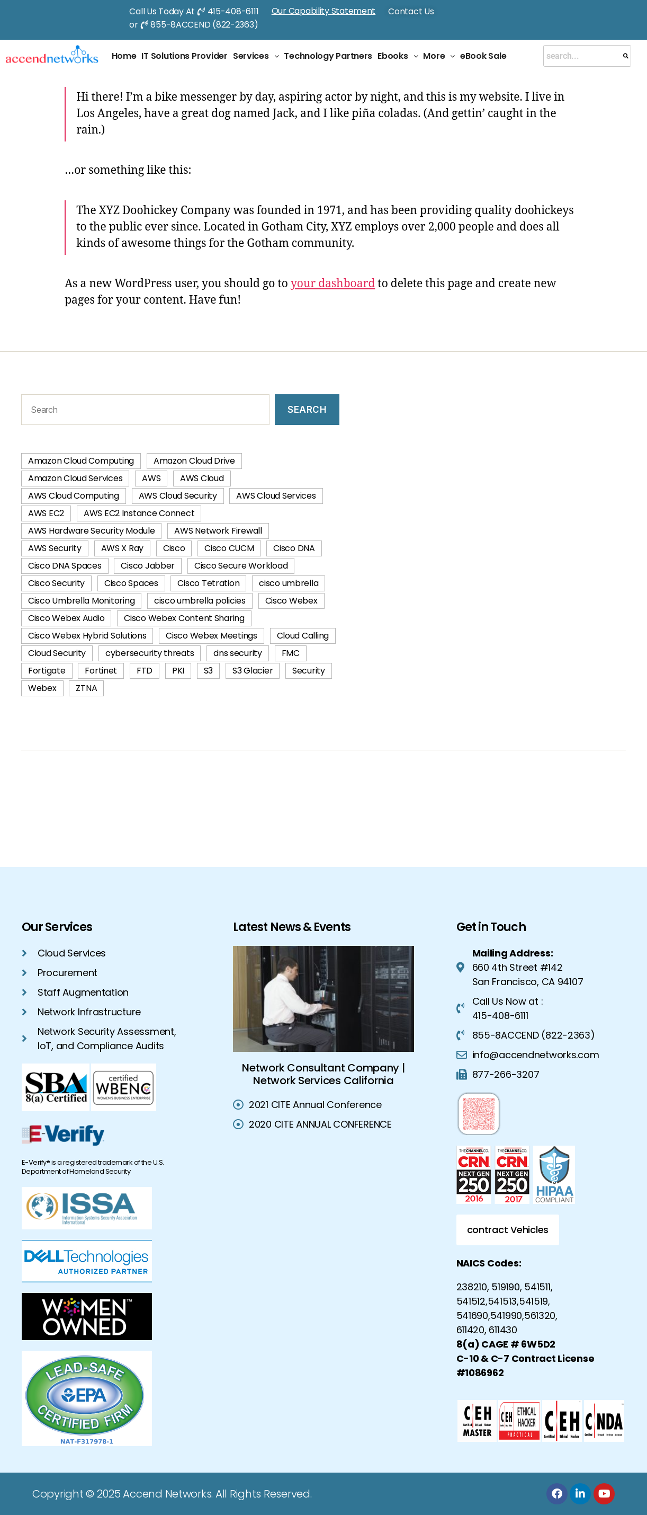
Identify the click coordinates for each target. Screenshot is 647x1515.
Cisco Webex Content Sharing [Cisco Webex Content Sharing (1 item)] (184, 618)
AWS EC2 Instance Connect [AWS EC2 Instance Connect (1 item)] (139, 513)
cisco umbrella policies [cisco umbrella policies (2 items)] (200, 601)
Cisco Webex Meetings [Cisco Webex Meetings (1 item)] (211, 636)
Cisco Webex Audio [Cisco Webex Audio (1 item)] (66, 618)
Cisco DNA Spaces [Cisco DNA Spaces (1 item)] (65, 566)
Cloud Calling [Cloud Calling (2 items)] (303, 636)
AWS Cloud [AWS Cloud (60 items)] (202, 478)
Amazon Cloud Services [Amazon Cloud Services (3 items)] (75, 478)
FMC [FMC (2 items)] (291, 653)
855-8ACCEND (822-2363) (204, 25)
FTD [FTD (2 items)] (144, 671)
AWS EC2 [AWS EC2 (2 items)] (46, 513)
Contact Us (411, 11)
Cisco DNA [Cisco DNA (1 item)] (294, 548)
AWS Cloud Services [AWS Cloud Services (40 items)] (276, 496)
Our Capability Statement (324, 11)
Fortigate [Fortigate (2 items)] (47, 671)
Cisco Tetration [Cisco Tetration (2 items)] (208, 583)
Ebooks (398, 56)
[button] (256, 56)
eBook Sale (483, 56)
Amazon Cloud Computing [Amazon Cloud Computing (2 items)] (81, 461)
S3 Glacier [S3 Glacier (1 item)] (252, 671)
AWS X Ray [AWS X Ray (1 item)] (122, 548)
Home (124, 56)
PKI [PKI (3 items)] (178, 671)
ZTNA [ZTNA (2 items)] (86, 688)
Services (256, 56)
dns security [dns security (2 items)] (237, 653)
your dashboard (333, 284)
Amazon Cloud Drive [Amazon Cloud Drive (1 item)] (194, 461)
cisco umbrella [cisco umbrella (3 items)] (288, 583)
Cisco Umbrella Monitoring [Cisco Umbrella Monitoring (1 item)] (81, 601)
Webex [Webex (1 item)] (42, 688)
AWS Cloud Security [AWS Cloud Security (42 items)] (178, 496)
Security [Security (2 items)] (308, 671)
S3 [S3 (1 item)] (208, 671)
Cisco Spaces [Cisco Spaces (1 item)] (131, 583)
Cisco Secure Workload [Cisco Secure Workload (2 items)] (240, 566)
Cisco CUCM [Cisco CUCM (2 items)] (229, 548)
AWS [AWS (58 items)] (151, 478)
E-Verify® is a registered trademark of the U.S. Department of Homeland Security (93, 1166)
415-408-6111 (233, 11)
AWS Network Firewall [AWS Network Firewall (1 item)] (218, 531)
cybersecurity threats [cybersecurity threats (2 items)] (149, 653)
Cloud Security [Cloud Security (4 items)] (57, 653)
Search (306, 409)
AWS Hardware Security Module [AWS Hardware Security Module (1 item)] (91, 531)
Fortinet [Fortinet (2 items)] (101, 671)
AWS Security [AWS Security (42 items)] (55, 548)
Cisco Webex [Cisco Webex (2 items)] (291, 601)
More (439, 56)
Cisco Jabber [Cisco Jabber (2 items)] (148, 566)
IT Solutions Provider (184, 56)
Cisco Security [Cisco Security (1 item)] (56, 583)
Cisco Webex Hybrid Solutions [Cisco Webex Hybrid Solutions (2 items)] (87, 636)
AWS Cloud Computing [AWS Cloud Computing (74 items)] (73, 496)
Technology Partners (328, 56)
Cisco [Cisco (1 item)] (174, 548)
